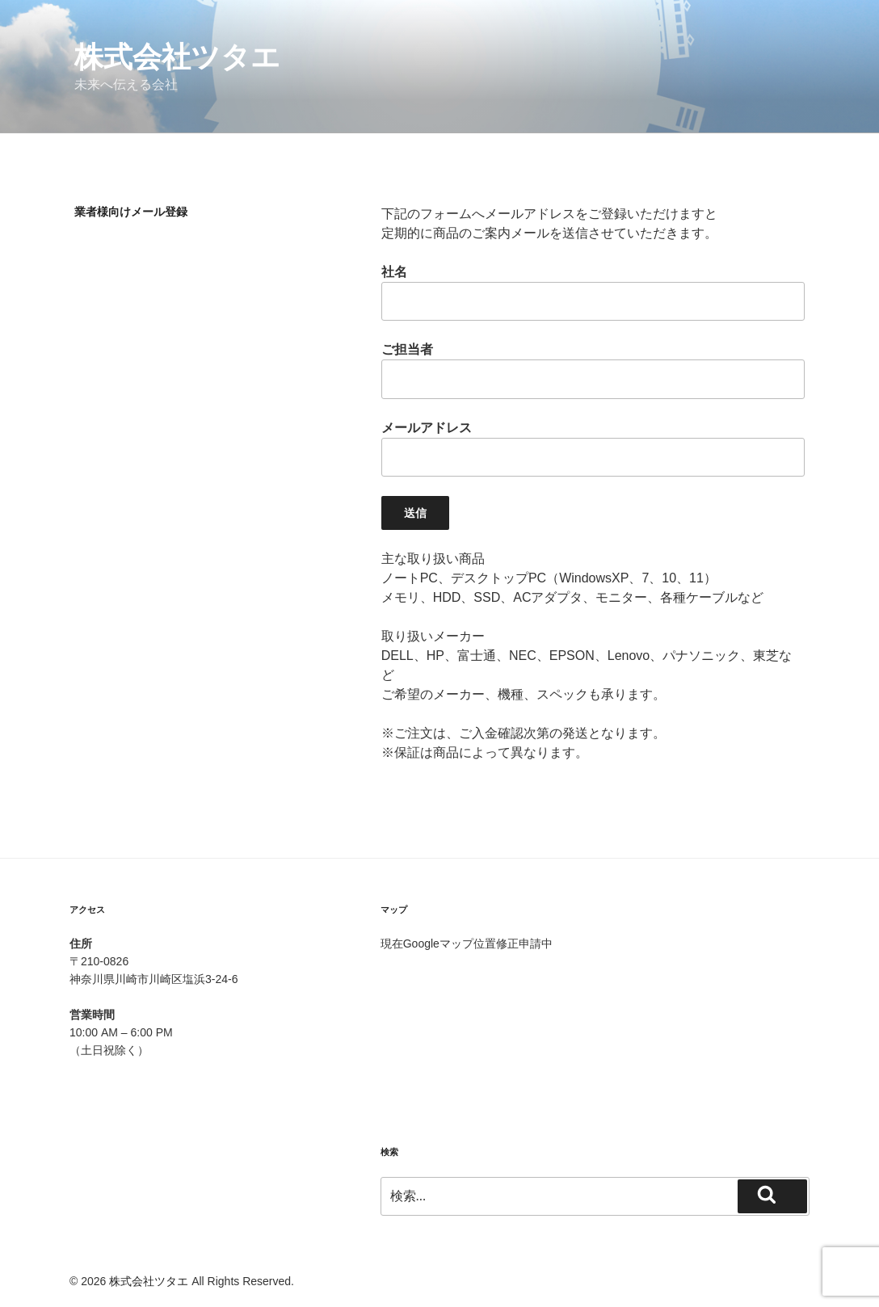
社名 (593, 293)
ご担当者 (593, 370)
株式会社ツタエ (177, 57)
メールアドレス (593, 449)
